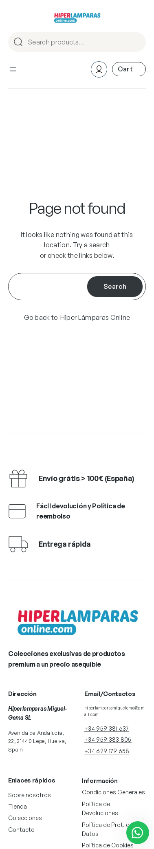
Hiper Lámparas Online (95, 317)
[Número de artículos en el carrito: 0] (129, 69)
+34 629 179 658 (107, 750)
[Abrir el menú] (13, 69)
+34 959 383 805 (108, 739)
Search (136, 42)
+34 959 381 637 (106, 728)
